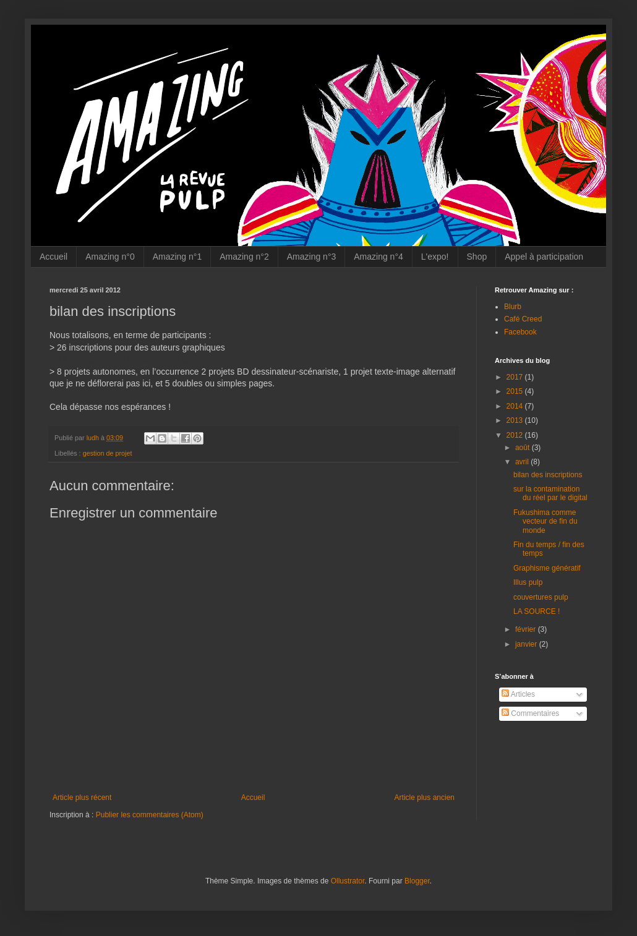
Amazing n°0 (110, 257)
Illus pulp (527, 582)
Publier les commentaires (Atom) (149, 814)
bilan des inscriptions (547, 474)
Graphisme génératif (547, 568)
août (523, 447)
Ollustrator (348, 881)
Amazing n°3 (311, 257)
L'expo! (435, 257)
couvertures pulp (540, 597)
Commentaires (530, 713)
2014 (516, 406)
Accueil (53, 257)
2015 (516, 391)
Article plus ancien (425, 797)
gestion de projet (107, 453)
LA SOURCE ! (536, 611)
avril (523, 461)
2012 (516, 435)
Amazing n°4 (378, 257)
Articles (518, 694)
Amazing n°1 (177, 257)
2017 (516, 377)
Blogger (417, 881)
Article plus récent (82, 797)
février (526, 629)
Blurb (512, 306)
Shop (477, 257)
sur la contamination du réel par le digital (550, 493)
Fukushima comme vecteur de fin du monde (545, 521)
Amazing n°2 (244, 257)
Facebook (520, 332)
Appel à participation (544, 257)
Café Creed (523, 319)
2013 (516, 420)
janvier (527, 644)
